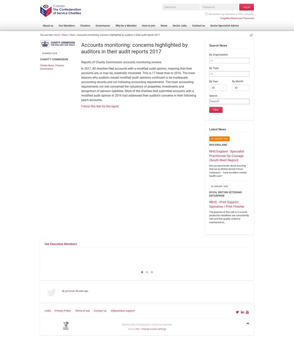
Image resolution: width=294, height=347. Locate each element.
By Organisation (218, 54)
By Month (237, 81)
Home (57, 35)
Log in (246, 7)
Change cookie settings (153, 329)
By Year (213, 81)
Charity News (47, 65)
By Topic (214, 68)
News (65, 35)
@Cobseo (70, 291)
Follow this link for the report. (100, 106)
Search (213, 95)
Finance (59, 65)
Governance (46, 68)
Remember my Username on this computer (229, 14)
